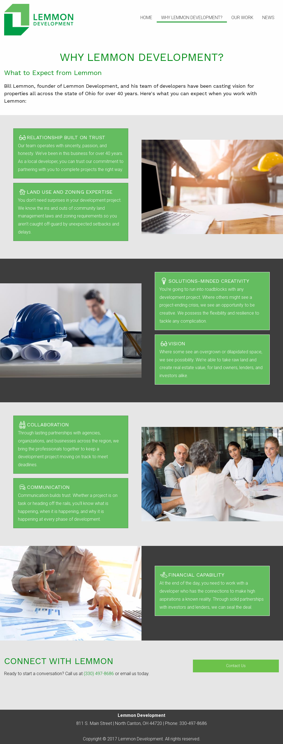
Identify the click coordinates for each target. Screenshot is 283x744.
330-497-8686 (193, 723)
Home (146, 17)
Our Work (242, 17)
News (268, 17)
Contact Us (236, 665)
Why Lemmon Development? (191, 17)
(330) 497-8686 (99, 673)
